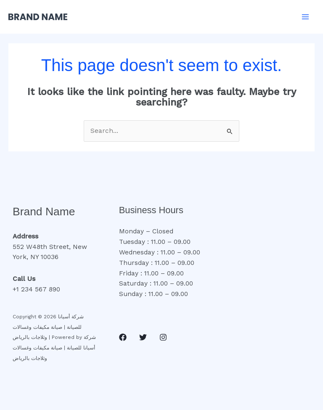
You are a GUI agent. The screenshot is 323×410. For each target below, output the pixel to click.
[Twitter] (143, 337)
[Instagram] (163, 337)
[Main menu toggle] (306, 17)
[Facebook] (123, 337)
